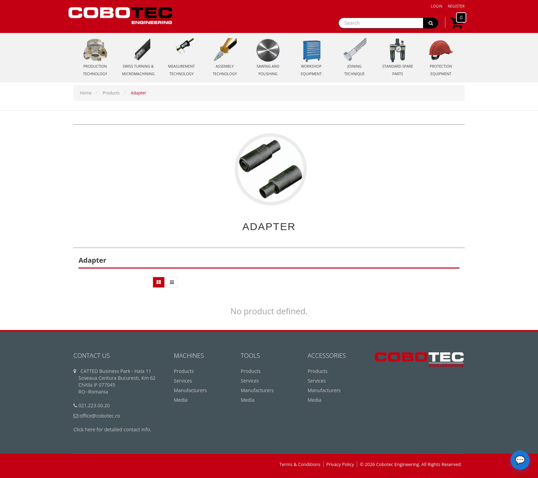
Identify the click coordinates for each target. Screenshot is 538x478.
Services (183, 380)
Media (181, 400)
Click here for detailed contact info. (112, 429)
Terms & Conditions (299, 464)
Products (111, 93)
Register (456, 6)
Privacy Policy (340, 464)
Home (86, 93)
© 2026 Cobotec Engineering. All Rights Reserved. (411, 464)
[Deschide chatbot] (520, 460)
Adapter (138, 93)
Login (437, 6)
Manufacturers (190, 390)
